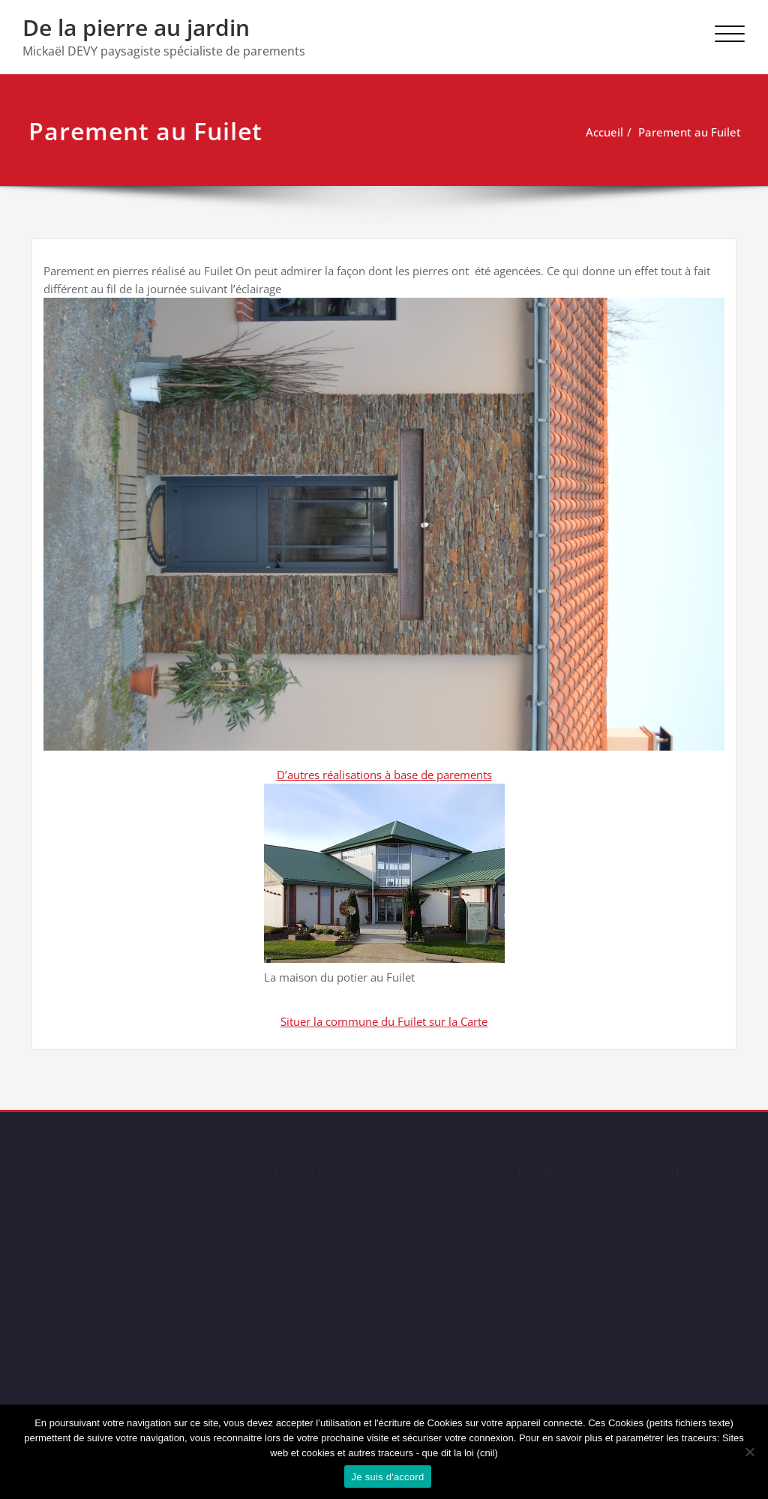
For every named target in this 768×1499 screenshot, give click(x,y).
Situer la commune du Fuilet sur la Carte (384, 1021)
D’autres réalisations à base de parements (384, 774)
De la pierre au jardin (136, 27)
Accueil (598, 131)
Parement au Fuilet (683, 131)
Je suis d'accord (388, 1477)
